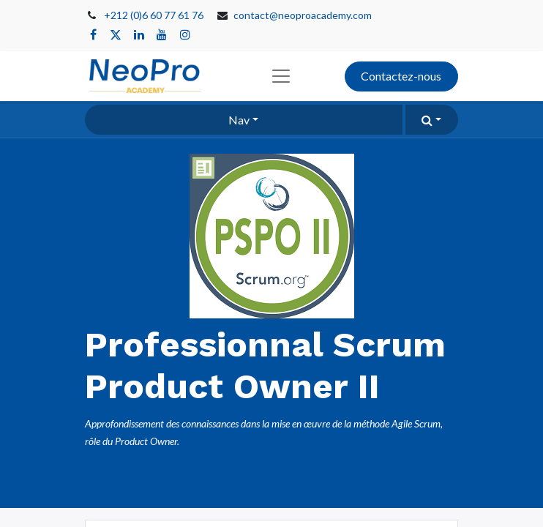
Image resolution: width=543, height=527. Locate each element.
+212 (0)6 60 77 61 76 (153, 15)
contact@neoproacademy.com (302, 15)
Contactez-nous (401, 76)
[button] (431, 119)
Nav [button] (239, 120)
